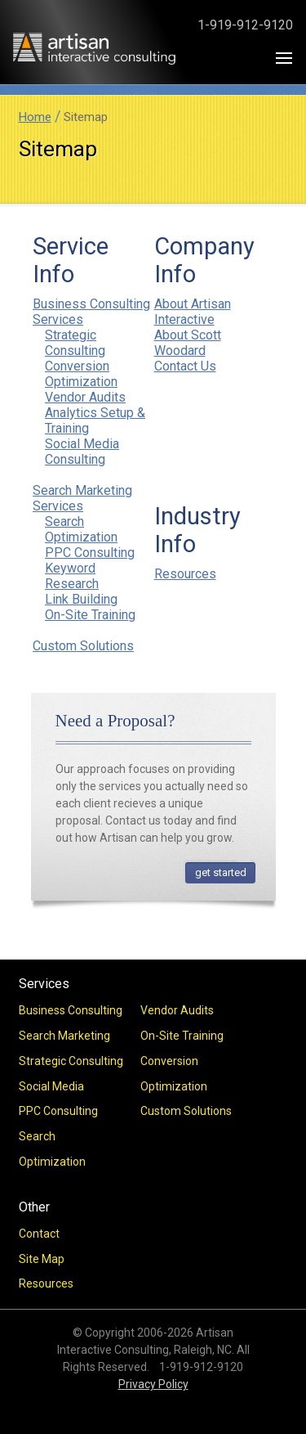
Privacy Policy (153, 1384)
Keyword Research (72, 575)
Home (35, 117)
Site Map (41, 1258)
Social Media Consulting (82, 451)
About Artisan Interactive (192, 311)
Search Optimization (81, 529)
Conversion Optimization (81, 373)
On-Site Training (90, 615)
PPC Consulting (90, 552)
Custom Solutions (83, 646)
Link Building (81, 599)
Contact (39, 1233)
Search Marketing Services (82, 498)
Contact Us (185, 366)
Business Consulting (70, 1010)
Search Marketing (64, 1035)
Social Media (51, 1086)
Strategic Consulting (75, 342)
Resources (185, 574)
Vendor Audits (85, 397)
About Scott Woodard (187, 342)
